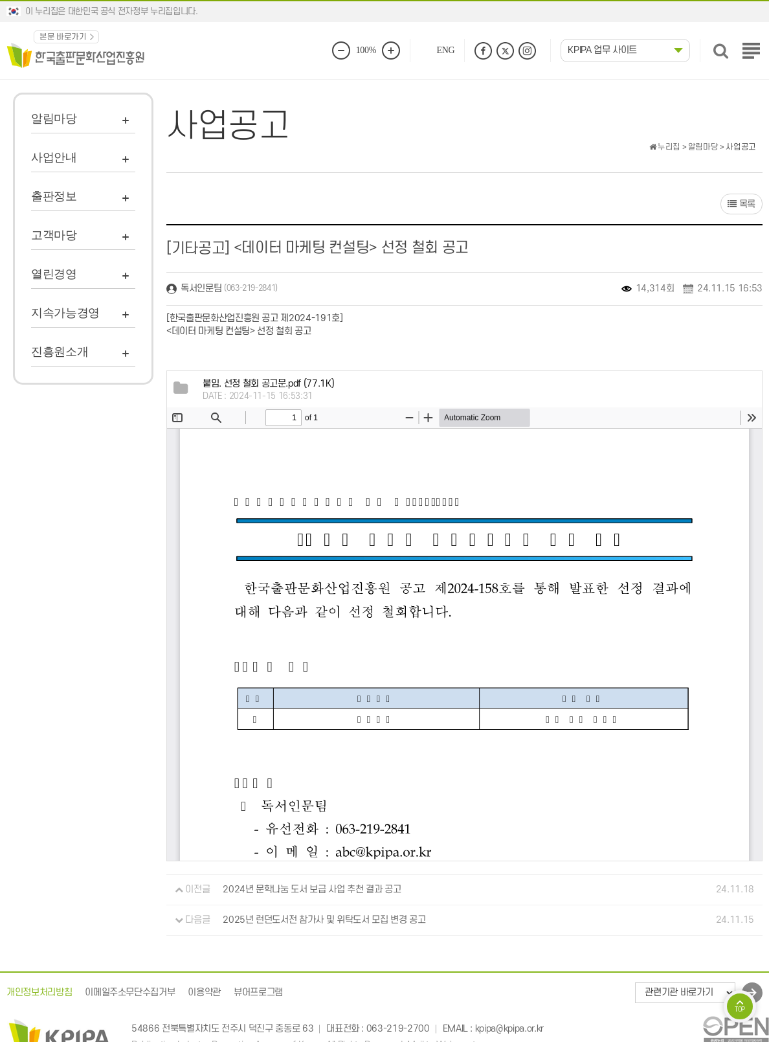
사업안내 (54, 157)
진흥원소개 (59, 351)
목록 (741, 204)
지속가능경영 (65, 312)
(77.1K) (268, 383)
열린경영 (54, 273)
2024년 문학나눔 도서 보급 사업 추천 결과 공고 (312, 889)
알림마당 (54, 118)
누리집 (664, 147)
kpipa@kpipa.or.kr (509, 1028)
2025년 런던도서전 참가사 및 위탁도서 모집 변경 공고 (324, 919)
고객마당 (54, 235)
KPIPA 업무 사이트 (602, 50)
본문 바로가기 (63, 36)
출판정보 (54, 196)
